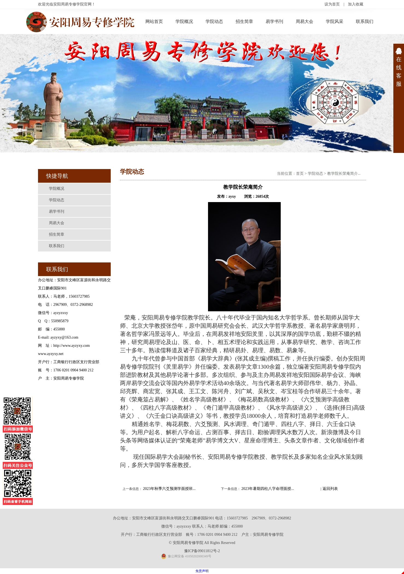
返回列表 (330, 489)
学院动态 (214, 21)
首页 (300, 173)
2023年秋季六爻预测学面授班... (169, 489)
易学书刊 (274, 21)
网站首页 (154, 21)
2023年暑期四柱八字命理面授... (267, 489)
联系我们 (364, 21)
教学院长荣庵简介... (344, 173)
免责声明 (202, 571)
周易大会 (304, 21)
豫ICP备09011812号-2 (202, 551)
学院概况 (184, 21)
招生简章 (244, 21)
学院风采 (334, 21)
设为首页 (332, 4)
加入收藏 (355, 4)
